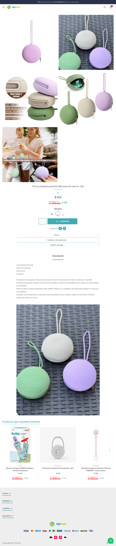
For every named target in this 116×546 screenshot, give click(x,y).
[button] (109, 450)
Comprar (64, 221)
